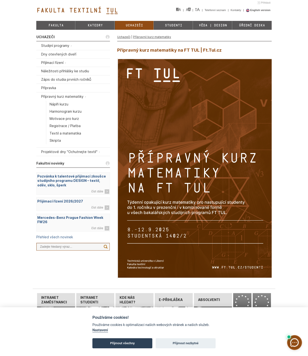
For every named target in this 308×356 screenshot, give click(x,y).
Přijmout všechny (122, 343)
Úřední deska (252, 25)
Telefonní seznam (216, 10)
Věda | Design (213, 25)
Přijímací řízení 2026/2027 (60, 201)
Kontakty (236, 10)
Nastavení (100, 330)
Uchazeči (134, 25)
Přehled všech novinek (54, 237)
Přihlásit (265, 2)
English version (258, 10)
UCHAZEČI (45, 37)
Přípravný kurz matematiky (152, 37)
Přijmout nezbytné (186, 343)
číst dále (97, 191)
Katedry (95, 25)
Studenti (173, 25)
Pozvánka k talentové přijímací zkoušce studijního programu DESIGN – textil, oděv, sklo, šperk (71, 180)
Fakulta (56, 25)
